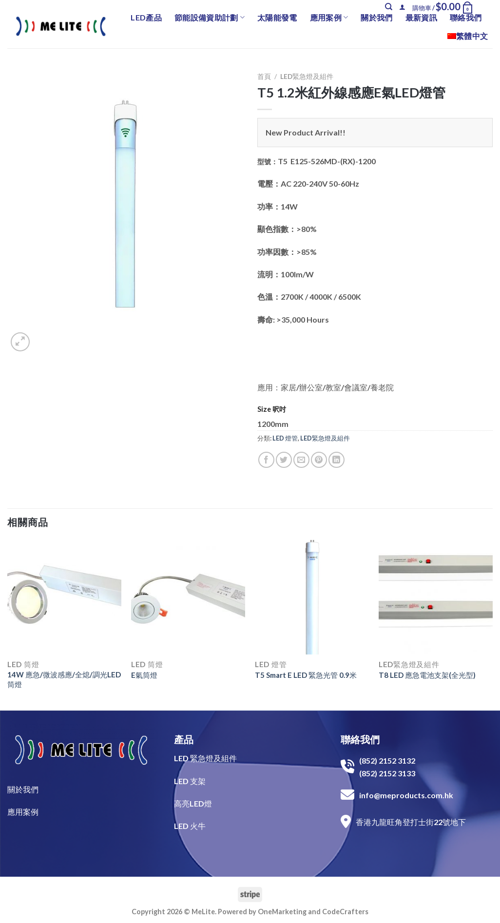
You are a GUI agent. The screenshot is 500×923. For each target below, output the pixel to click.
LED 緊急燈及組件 (205, 758)
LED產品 (146, 17)
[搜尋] (388, 7)
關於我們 (376, 17)
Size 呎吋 (271, 409)
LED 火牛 (190, 825)
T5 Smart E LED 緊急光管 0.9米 (306, 675)
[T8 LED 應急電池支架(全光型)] (436, 597)
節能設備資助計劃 (209, 17)
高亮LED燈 (193, 803)
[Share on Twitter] (284, 460)
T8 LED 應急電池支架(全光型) (427, 675)
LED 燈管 (285, 438)
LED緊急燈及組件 (306, 76)
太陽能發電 (277, 17)
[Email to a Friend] (301, 460)
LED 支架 (190, 781)
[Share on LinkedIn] (336, 460)
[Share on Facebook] (266, 460)
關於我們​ (22, 789)
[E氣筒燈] (188, 597)
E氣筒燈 (144, 675)
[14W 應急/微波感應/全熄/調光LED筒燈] (64, 597)
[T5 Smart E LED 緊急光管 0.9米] (312, 597)
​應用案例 (22, 811)
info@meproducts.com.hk (406, 795)
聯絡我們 (465, 17)
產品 (183, 739)
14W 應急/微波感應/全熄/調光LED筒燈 (64, 679)
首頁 (264, 76)
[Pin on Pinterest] (319, 460)
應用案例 (329, 17)
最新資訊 (421, 17)
